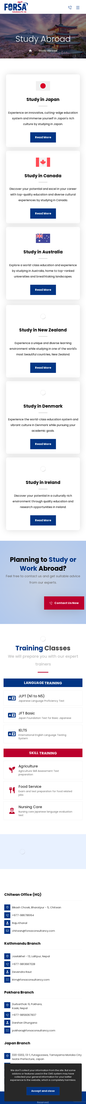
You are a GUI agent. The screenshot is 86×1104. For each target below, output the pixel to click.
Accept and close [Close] (43, 1091)
